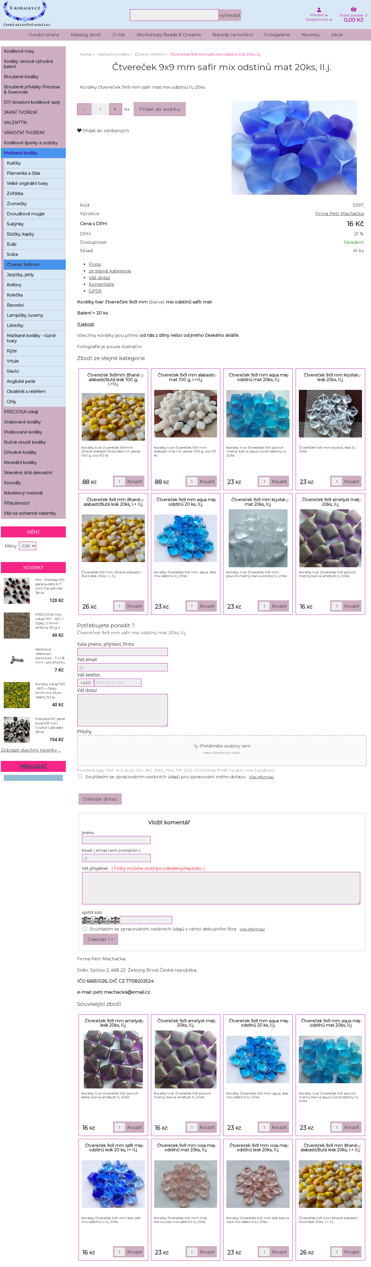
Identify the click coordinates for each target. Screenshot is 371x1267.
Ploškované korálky (23, 432)
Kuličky (14, 163)
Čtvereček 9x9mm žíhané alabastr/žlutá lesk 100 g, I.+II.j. (113, 379)
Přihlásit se (319, 15)
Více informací (261, 777)
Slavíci (13, 371)
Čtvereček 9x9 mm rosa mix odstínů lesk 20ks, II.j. (258, 1148)
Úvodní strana (43, 34)
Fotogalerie (277, 34)
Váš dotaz (99, 277)
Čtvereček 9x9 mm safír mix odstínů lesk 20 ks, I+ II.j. (113, 1148)
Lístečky (15, 325)
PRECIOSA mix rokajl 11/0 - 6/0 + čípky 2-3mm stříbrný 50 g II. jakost (49, 621)
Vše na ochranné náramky (30, 513)
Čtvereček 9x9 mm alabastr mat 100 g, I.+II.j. (186, 377)
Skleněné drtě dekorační (28, 472)
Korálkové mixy (19, 51)
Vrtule (13, 361)
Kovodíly (12, 483)
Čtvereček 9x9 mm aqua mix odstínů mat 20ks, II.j (258, 377)
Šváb (12, 244)
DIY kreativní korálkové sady (32, 102)
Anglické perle (21, 381)
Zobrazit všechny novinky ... (31, 750)
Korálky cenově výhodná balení (28, 64)
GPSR (95, 291)
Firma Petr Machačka (339, 213)
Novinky (311, 34)
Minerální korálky (20, 462)
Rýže (12, 351)
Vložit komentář (169, 822)
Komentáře (101, 284)
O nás (118, 34)
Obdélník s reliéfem (26, 391)
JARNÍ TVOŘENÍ (20, 112)
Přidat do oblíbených (103, 130)
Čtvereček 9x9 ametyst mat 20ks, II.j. (330, 502)
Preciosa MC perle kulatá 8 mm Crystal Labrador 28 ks (50, 725)
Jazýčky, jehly (20, 274)
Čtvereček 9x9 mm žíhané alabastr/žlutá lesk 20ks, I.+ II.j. (113, 502)
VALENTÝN (15, 122)
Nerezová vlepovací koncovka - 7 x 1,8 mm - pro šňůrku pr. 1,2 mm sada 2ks (50, 655)
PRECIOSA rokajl (21, 412)
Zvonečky (17, 203)
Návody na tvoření (232, 34)
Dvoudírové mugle (26, 214)
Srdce (12, 254)
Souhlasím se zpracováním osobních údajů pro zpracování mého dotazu (165, 776)
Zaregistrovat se (318, 19)
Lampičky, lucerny (25, 315)
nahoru (362, 1258)
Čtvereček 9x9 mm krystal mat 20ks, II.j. (258, 502)
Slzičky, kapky (20, 234)
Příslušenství (16, 503)
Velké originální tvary (27, 183)
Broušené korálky (21, 76)
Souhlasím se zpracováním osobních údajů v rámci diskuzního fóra (163, 929)
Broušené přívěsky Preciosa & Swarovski (32, 89)
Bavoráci (15, 305)
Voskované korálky (22, 422)
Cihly (11, 401)
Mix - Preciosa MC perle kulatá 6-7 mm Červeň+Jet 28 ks (50, 586)
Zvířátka (15, 193)
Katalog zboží (86, 34)
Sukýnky (15, 224)
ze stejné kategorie (110, 271)
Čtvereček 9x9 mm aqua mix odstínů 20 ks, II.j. (186, 502)
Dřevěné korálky (20, 452)
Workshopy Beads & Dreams (169, 34)
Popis (95, 264)
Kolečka (15, 295)
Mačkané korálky (20, 153)
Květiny (14, 285)
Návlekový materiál (23, 493)
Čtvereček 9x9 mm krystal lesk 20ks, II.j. (330, 377)
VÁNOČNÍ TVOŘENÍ (24, 132)
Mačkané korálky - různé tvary (31, 338)
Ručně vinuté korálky (25, 442)
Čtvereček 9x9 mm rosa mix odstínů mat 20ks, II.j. (185, 1148)
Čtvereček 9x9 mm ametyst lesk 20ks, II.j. (113, 1023)
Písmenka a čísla (23, 173)
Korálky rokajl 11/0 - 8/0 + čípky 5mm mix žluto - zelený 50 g (50, 690)
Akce (337, 34)
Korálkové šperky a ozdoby (31, 143)
